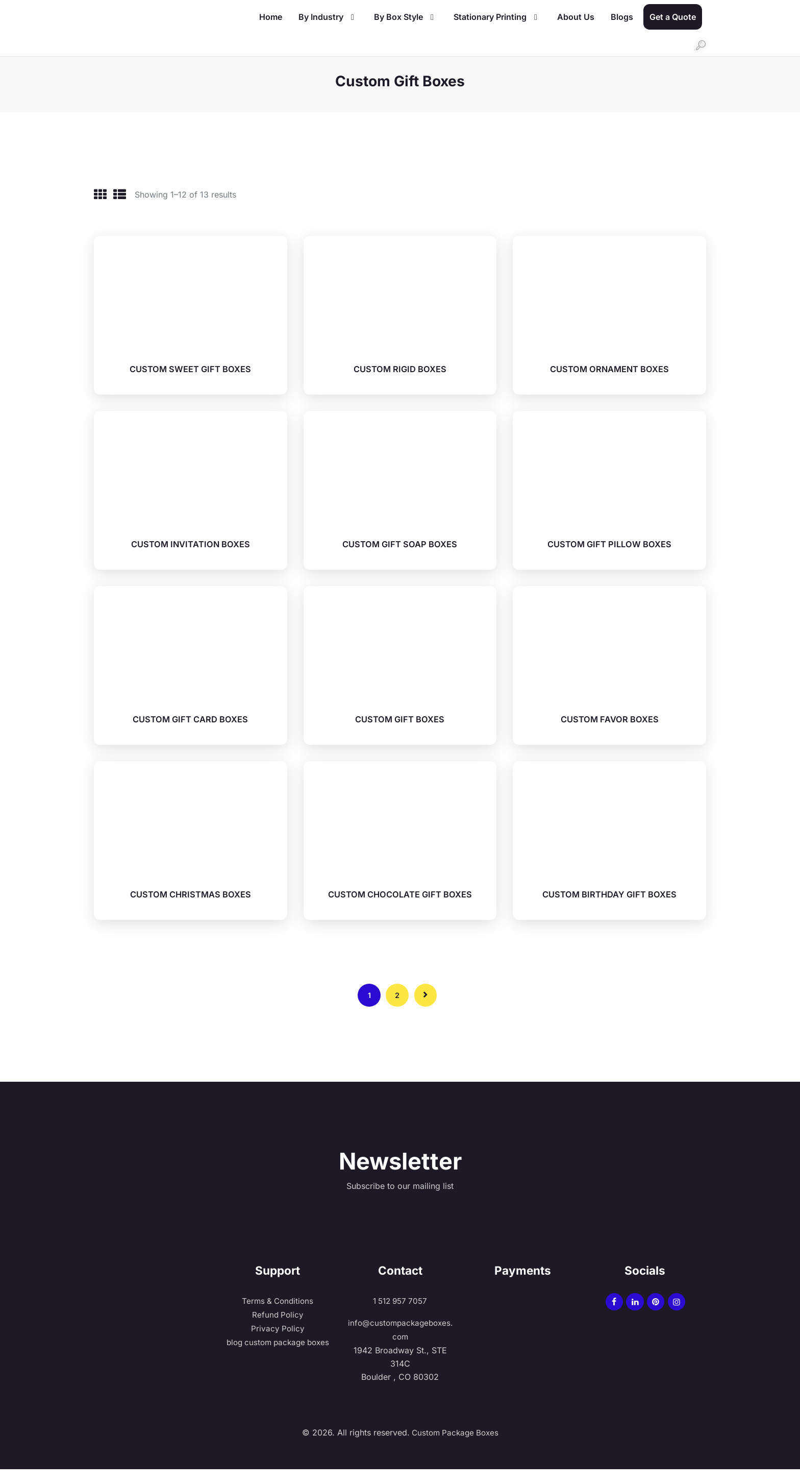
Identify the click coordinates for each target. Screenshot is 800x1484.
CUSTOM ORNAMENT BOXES (610, 366)
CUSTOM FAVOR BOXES (609, 716)
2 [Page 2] (397, 1008)
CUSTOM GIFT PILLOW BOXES (609, 541)
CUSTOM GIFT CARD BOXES (190, 716)
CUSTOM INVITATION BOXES (190, 541)
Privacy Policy (278, 1344)
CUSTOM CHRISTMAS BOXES (190, 891)
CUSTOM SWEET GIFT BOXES (190, 366)
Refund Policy (277, 1330)
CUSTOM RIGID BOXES (400, 366)
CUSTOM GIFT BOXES (400, 716)
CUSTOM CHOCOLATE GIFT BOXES (400, 897)
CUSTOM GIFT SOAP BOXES (400, 541)
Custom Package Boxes (454, 1447)
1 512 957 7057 (400, 1316)
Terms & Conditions (277, 1316)
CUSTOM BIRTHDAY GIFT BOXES (609, 891)
